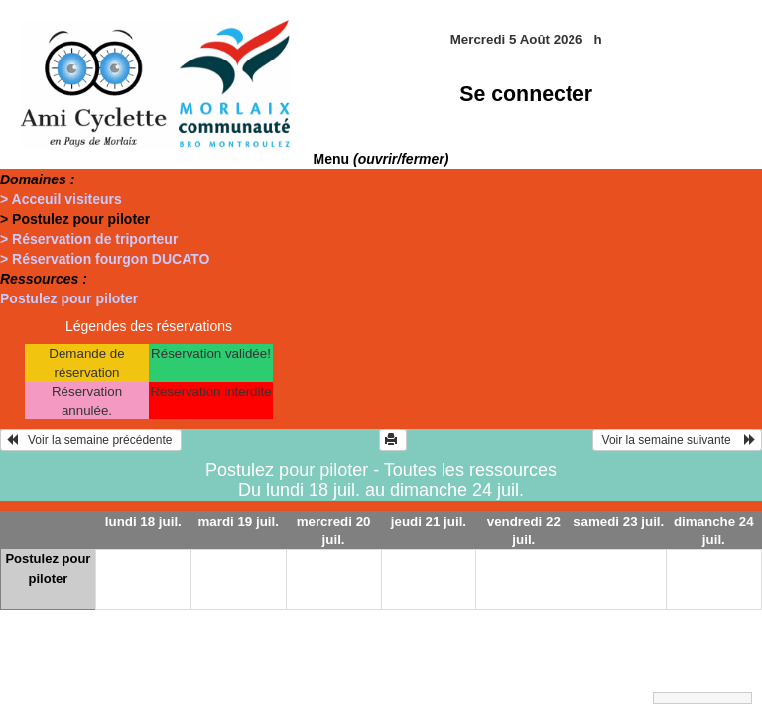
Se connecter (525, 94)
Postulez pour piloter (69, 298)
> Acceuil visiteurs (61, 199)
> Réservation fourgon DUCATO (104, 259)
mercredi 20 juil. (334, 530)
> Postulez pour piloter (75, 219)
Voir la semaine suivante (677, 440)
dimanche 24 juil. (714, 530)
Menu (381, 159)
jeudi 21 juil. (428, 521)
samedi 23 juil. (618, 521)
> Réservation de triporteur (89, 239)
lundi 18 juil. (143, 521)
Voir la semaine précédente (91, 440)
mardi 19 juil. (237, 521)
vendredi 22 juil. (524, 530)
